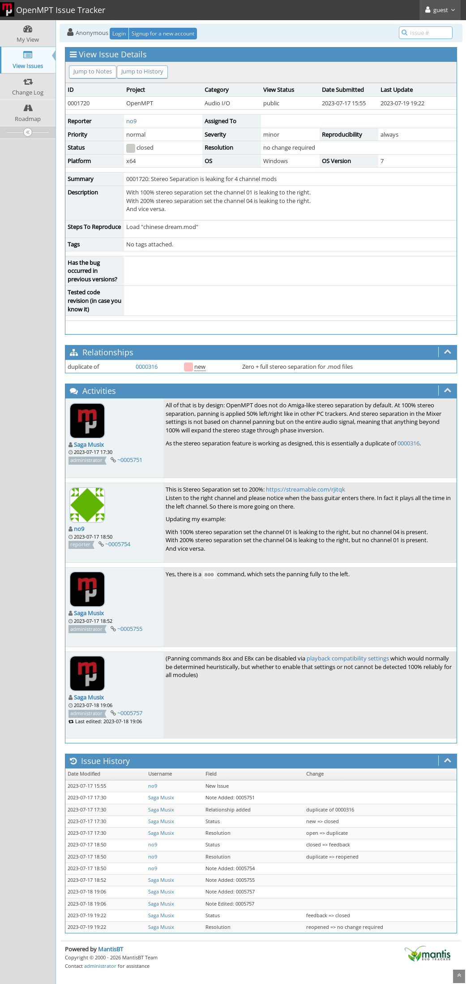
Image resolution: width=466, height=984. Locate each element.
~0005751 (129, 460)
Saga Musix (89, 444)
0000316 (147, 367)
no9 (131, 121)
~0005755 (129, 629)
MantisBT (110, 949)
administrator (100, 965)
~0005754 (117, 544)
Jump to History (142, 71)
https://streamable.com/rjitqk (305, 489)
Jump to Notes (92, 71)
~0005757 (129, 713)
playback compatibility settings (348, 658)
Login (119, 33)
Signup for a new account (163, 33)
